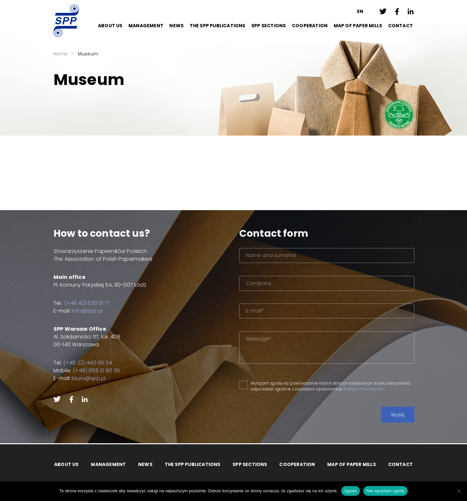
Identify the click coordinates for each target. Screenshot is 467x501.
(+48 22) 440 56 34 (82, 362)
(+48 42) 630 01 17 (81, 303)
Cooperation (310, 25)
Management (145, 25)
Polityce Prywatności (379, 389)
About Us (110, 25)
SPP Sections (268, 25)
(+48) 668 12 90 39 (90, 370)
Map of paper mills (358, 25)
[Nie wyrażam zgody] (459, 491)
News (176, 25)
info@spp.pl (81, 311)
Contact (400, 25)
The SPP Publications (217, 25)
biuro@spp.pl (83, 378)
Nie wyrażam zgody (385, 490)
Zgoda (350, 490)
